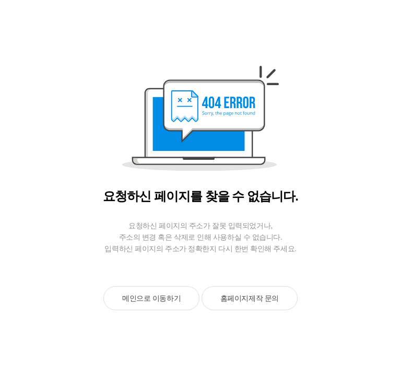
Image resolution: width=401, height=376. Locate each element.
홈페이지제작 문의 (249, 298)
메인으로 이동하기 (151, 298)
